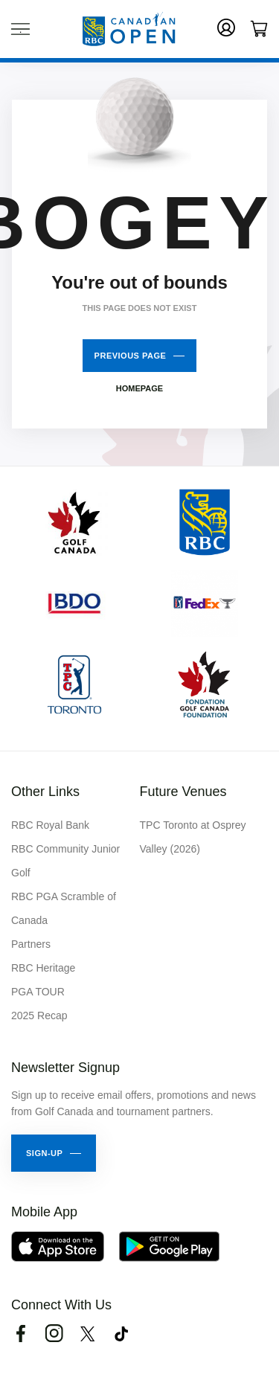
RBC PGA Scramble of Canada (63, 908)
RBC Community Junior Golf (65, 861)
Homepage (139, 388)
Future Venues (183, 791)
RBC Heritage (43, 968)
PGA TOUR (38, 992)
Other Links (45, 791)
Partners (31, 944)
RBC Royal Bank (50, 825)
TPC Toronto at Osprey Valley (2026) (193, 837)
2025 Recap (39, 1015)
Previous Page (130, 355)
